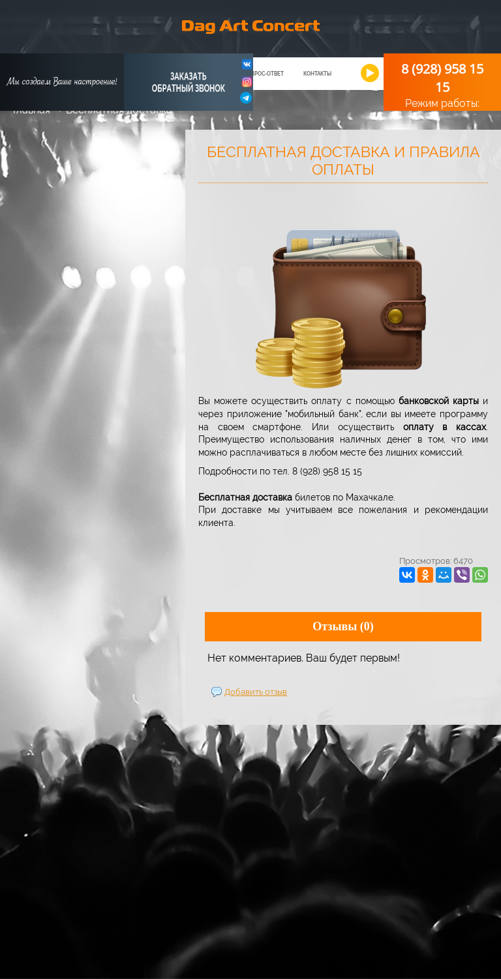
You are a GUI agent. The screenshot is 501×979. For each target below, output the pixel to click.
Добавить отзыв (255, 692)
